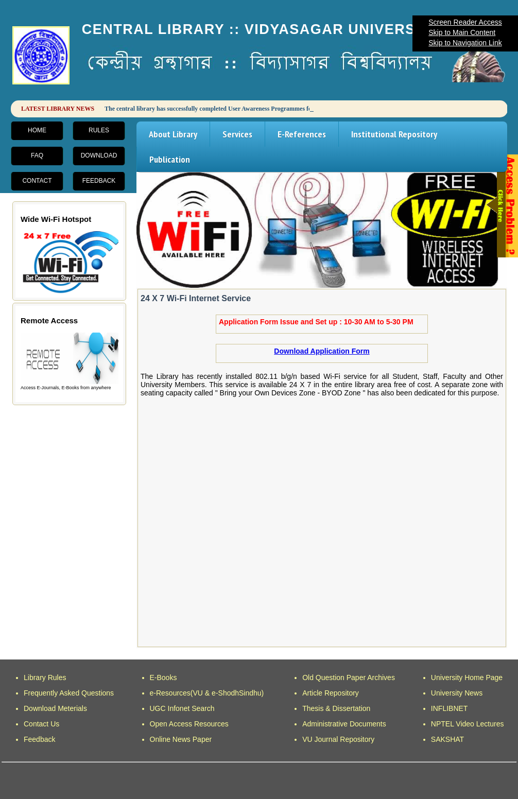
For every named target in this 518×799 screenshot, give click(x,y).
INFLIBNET (449, 708)
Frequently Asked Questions (69, 693)
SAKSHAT (447, 739)
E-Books (163, 677)
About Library (173, 134)
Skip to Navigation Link (465, 43)
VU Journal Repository (338, 739)
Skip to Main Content (461, 32)
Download (99, 155)
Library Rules (45, 677)
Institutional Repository (394, 134)
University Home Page (467, 677)
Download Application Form (321, 351)
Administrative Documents (344, 724)
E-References (302, 134)
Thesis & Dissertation (336, 708)
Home (37, 130)
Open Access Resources (189, 724)
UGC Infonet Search (182, 708)
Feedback (99, 180)
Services (237, 134)
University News (456, 693)
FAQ (37, 155)
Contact (36, 180)
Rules (99, 130)
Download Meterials (55, 708)
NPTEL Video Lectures (467, 724)
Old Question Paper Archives (348, 677)
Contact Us (41, 724)
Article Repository (330, 693)
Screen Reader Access (465, 22)
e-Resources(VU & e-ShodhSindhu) (207, 693)
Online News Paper (181, 739)
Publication (169, 159)
